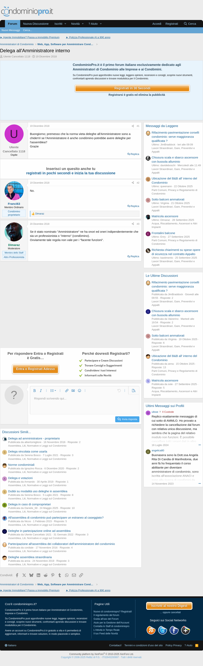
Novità (75, 23)
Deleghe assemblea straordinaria (30, 557)
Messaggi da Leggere (162, 126)
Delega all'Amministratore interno (35, 50)
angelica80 (158, 450)
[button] (65, 23)
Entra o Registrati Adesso (35, 369)
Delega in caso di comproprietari (29, 504)
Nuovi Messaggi (11, 30)
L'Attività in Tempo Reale (107, 630)
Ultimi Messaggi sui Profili (165, 406)
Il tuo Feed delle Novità (106, 633)
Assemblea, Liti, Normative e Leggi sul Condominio (37, 445)
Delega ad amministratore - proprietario (34, 438)
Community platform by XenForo (101, 654)
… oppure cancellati (170, 612)
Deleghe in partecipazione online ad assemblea (39, 530)
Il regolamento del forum (106, 615)
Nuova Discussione (36, 23)
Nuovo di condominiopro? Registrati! (113, 611)
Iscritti (58, 23)
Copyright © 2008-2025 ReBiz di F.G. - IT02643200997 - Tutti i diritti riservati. (101, 657)
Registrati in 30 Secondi (132, 88)
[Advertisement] (35, 90)
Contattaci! (115, 645)
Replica (135, 154)
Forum (12, 23)
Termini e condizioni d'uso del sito (143, 645)
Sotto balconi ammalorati (168, 199)
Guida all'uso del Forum (106, 619)
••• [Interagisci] (199, 445)
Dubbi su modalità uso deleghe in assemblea (37, 491)
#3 (138, 224)
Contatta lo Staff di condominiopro (111, 626)
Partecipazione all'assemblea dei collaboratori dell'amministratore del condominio (61, 544)
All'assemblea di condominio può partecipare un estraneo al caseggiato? (56, 517)
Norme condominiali (21, 464)
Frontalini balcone (163, 233)
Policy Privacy (174, 645)
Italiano (10, 645)
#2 (138, 182)
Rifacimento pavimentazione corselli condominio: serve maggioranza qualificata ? (175, 136)
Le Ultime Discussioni (162, 276)
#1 (138, 126)
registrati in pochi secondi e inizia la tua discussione (70, 173)
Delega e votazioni (20, 478)
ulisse (155, 411)
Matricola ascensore (165, 216)
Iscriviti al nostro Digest (169, 605)
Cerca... (27, 30)
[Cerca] (190, 23)
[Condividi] (132, 126)
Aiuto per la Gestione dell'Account (111, 622)
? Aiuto (93, 23)
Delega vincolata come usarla (27, 451)
